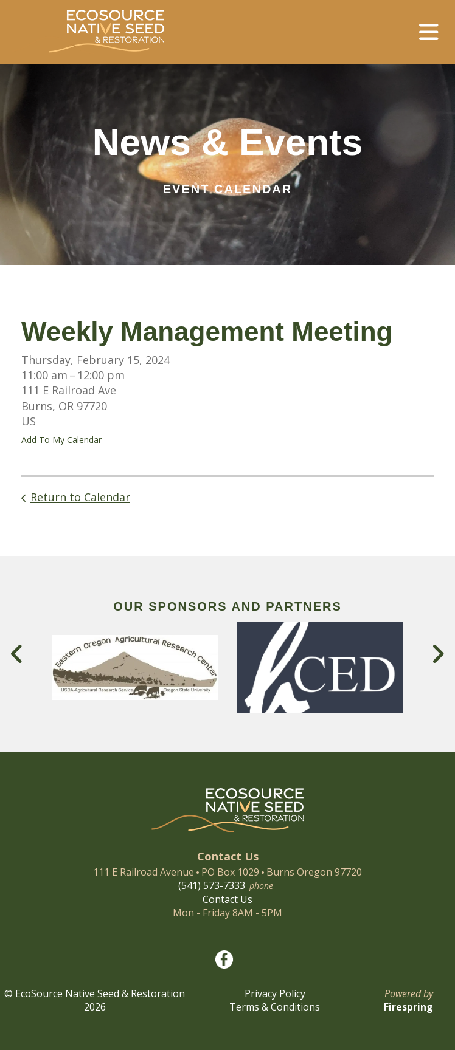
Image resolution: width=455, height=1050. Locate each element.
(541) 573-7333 (211, 885)
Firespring (408, 1007)
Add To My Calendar (61, 439)
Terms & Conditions (274, 1007)
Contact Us (227, 899)
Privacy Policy (275, 993)
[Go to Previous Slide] (17, 654)
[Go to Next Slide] (437, 654)
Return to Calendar (80, 497)
